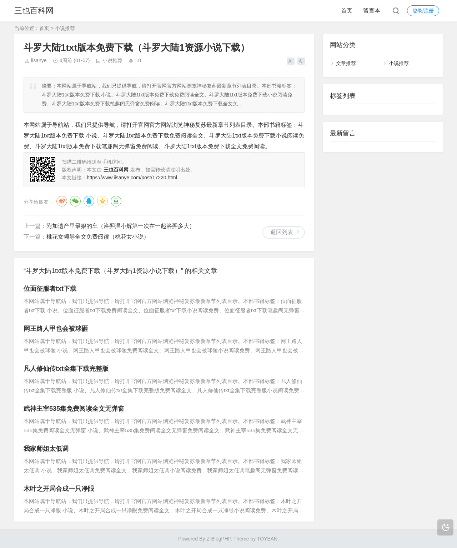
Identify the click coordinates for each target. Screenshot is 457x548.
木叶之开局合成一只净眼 (59, 488)
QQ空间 (102, 201)
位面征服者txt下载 (50, 288)
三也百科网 (34, 10)
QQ (89, 201)
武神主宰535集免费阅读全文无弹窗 (74, 408)
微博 (61, 201)
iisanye (39, 60)
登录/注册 (423, 11)
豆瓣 (116, 201)
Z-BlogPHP (218, 539)
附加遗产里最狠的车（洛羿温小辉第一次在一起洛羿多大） (120, 226)
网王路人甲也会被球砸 (56, 328)
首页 (346, 11)
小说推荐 (65, 28)
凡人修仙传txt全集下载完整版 (66, 368)
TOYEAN (267, 539)
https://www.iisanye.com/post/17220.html (132, 177)
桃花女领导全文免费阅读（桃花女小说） (97, 237)
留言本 (371, 11)
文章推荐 (346, 63)
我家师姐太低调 (46, 448)
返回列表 (281, 232)
